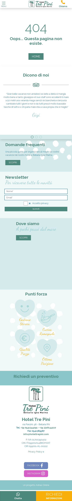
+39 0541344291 (29, 427)
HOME (36, 56)
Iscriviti (36, 209)
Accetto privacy (38, 203)
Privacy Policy (35, 451)
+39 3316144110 (48, 427)
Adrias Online (42, 485)
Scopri (13, 162)
